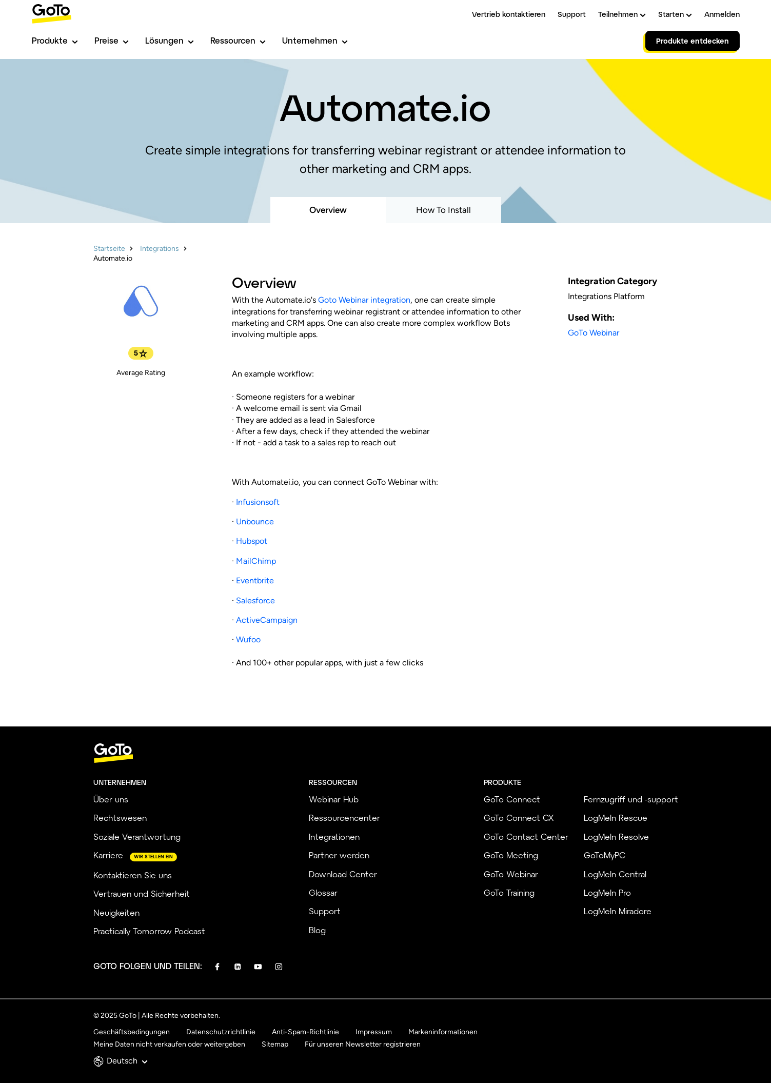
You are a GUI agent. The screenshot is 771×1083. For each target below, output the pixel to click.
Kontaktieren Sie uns (132, 875)
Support (572, 14)
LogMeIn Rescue (615, 817)
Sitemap (275, 1044)
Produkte (55, 40)
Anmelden (722, 14)
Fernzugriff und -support (631, 799)
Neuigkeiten (116, 912)
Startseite (109, 248)
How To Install (443, 210)
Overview (328, 210)
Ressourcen (238, 40)
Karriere (108, 855)
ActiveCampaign (267, 620)
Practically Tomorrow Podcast (149, 931)
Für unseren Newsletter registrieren (363, 1044)
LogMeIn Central (615, 874)
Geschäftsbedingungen (131, 1032)
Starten (675, 14)
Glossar (323, 892)
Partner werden (339, 855)
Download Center (343, 874)
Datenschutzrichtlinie (220, 1032)
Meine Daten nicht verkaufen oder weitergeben (169, 1044)
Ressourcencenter (344, 817)
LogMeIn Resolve (616, 836)
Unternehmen (315, 40)
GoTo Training (509, 892)
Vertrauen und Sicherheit (141, 893)
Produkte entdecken (692, 40)
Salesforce (255, 600)
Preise (111, 40)
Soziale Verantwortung (137, 836)
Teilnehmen (622, 14)
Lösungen (169, 40)
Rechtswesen (120, 817)
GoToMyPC (604, 855)
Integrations (159, 248)
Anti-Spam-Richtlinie (305, 1032)
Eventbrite (255, 580)
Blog (317, 930)
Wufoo (248, 639)
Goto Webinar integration (364, 300)
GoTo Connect (512, 799)
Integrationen (334, 836)
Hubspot (251, 541)
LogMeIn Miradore (617, 911)
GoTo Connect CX (518, 817)
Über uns (110, 799)
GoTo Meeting (511, 855)
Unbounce (255, 521)
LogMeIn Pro (607, 892)
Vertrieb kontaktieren (508, 14)
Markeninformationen (443, 1032)
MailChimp (256, 561)
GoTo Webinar (593, 333)
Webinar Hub (334, 799)
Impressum (373, 1032)
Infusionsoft (258, 502)
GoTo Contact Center (526, 836)
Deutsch (127, 1061)
